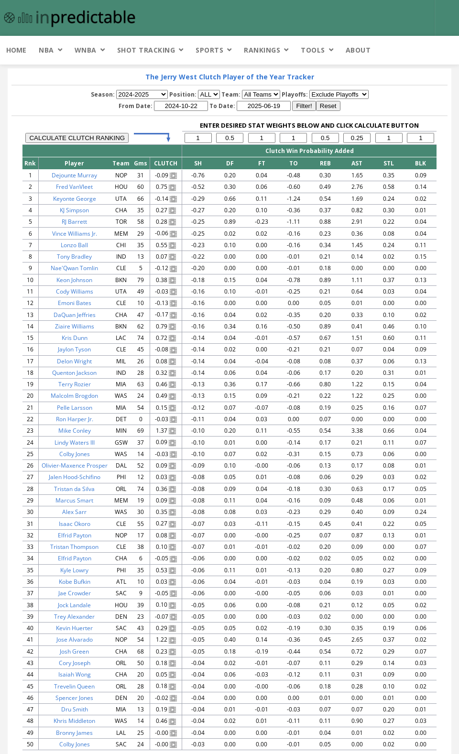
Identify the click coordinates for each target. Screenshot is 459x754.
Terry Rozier (74, 384)
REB (325, 163)
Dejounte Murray (74, 175)
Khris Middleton (74, 721)
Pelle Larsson (74, 408)
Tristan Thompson (74, 547)
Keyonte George (74, 199)
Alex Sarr (74, 512)
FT (261, 163)
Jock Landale (74, 605)
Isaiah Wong (74, 674)
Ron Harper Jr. (74, 419)
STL (388, 163)
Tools (313, 50)
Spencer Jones (74, 698)
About (358, 50)
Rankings (262, 50)
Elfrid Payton (74, 535)
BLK (420, 163)
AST (356, 163)
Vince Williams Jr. (74, 233)
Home (16, 50)
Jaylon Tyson (74, 349)
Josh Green (74, 651)
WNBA (86, 50)
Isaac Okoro (74, 524)
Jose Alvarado (74, 639)
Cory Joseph (74, 663)
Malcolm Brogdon (74, 396)
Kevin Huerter (74, 628)
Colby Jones (74, 454)
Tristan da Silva (74, 489)
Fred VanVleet (74, 187)
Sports (209, 50)
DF (230, 163)
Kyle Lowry (74, 570)
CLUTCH (165, 163)
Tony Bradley (74, 256)
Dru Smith (74, 709)
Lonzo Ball (74, 245)
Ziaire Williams (74, 326)
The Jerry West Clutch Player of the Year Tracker (229, 76)
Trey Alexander (74, 616)
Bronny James (74, 733)
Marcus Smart (74, 500)
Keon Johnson (74, 280)
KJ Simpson (74, 210)
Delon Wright (74, 361)
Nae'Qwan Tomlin (74, 268)
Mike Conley (74, 430)
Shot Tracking (146, 50)
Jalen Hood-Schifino (74, 477)
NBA (46, 50)
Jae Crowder (74, 593)
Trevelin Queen (74, 686)
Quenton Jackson (74, 373)
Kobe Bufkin (74, 582)
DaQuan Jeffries (75, 315)
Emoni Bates (74, 303)
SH (198, 163)
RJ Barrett (74, 222)
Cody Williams (74, 291)
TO (293, 163)
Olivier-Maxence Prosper (75, 465)
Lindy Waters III (75, 442)
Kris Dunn (74, 338)
